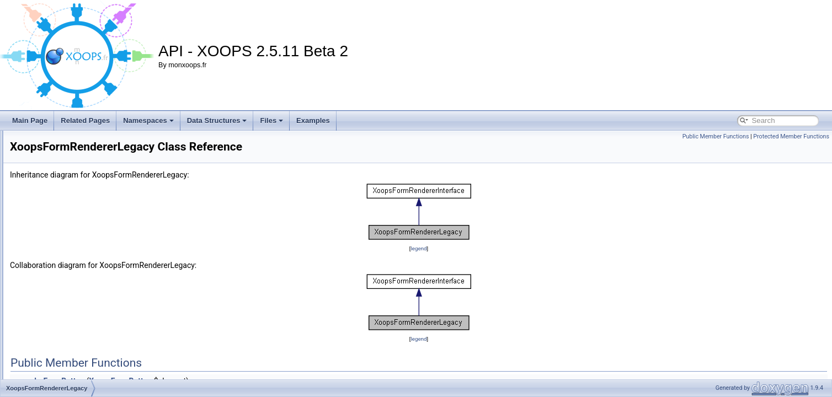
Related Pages (85, 120)
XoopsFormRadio (62, 175)
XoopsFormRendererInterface (80, 248)
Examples (313, 120)
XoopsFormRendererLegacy (78, 260)
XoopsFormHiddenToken (72, 139)
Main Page (29, 120)
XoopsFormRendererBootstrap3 (83, 212)
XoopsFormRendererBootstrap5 (83, 236)
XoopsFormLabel (61, 151)
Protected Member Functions (791, 136)
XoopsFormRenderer (67, 199)
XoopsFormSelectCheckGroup (81, 284)
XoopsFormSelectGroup (72, 321)
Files (271, 120)
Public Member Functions (715, 136)
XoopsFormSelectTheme (73, 357)
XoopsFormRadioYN (66, 187)
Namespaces (148, 120)
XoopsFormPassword (68, 163)
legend (487, 248)
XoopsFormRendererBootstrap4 (83, 224)
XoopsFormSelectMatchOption (81, 345)
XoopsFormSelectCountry (74, 297)
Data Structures (217, 120)
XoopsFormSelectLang (70, 333)
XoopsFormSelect (62, 272)
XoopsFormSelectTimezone (77, 369)
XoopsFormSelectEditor (71, 309)
